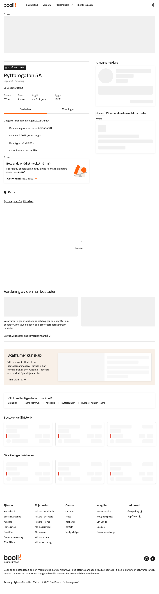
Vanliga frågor (72, 532)
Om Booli (70, 511)
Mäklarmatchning (43, 542)
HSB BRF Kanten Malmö (93, 402)
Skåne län (12, 402)
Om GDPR (102, 521)
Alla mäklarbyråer (43, 527)
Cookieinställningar (106, 532)
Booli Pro (8, 532)
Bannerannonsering (13, 537)
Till (16, 379)
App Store (134, 516)
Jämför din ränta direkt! (21, 178)
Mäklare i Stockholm (44, 511)
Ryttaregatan (68, 402)
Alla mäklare (40, 532)
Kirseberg (50, 402)
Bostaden (25, 109)
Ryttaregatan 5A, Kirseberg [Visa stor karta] (19, 201)
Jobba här (70, 521)
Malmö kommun (31, 402)
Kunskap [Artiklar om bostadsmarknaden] (8, 521)
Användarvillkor (104, 511)
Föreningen (68, 109)
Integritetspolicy (105, 516)
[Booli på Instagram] (146, 558)
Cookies (101, 527)
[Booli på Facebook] (152, 558)
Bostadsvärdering (12, 516)
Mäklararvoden (42, 537)
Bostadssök (9, 511)
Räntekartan (10, 527)
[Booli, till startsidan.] (10, 5)
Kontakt (69, 527)
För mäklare (9, 542)
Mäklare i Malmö (42, 521)
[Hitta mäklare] (64, 4)
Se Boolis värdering (13, 87)
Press (68, 516)
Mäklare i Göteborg (44, 516)
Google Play (134, 511)
